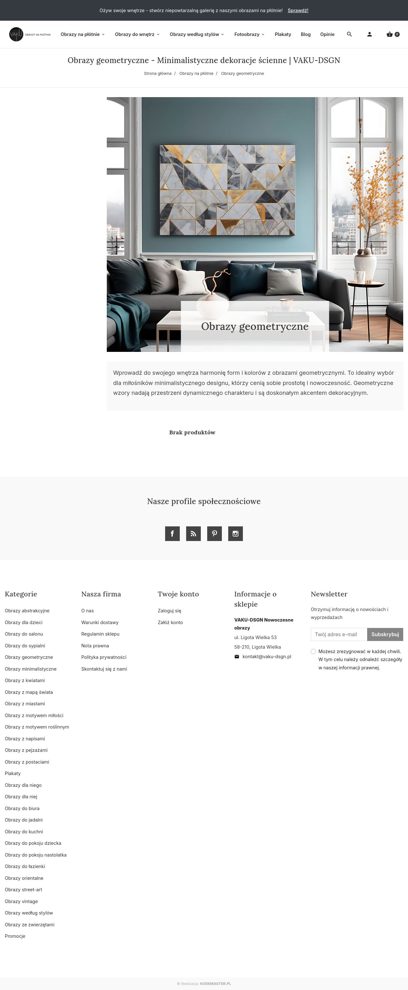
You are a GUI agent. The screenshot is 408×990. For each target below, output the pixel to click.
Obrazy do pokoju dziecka (33, 843)
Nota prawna (95, 645)
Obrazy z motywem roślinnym (37, 727)
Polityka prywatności (103, 657)
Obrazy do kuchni (24, 831)
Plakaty (13, 773)
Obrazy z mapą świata (29, 692)
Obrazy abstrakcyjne (27, 610)
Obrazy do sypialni (25, 645)
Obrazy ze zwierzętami (30, 924)
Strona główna (158, 73)
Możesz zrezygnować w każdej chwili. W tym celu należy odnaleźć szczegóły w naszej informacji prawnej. (360, 659)
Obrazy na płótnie (196, 73)
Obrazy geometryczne (29, 657)
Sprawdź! (298, 10)
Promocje (15, 936)
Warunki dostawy (100, 622)
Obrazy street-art (23, 889)
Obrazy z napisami (25, 738)
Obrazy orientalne (24, 878)
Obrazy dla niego (23, 785)
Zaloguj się (169, 610)
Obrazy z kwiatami (25, 680)
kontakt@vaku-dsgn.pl (262, 656)
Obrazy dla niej (21, 796)
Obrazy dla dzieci (23, 622)
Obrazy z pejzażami (26, 750)
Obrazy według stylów (29, 912)
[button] (393, 34)
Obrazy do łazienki (25, 866)
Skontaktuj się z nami (104, 669)
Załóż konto (170, 622)
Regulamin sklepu (100, 634)
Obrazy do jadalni (24, 820)
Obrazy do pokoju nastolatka (36, 855)
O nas (87, 610)
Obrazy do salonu (24, 634)
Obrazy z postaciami (27, 762)
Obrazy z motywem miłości (34, 715)
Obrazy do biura (22, 808)
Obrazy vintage (21, 901)
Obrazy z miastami (25, 703)
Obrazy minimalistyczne (30, 669)
